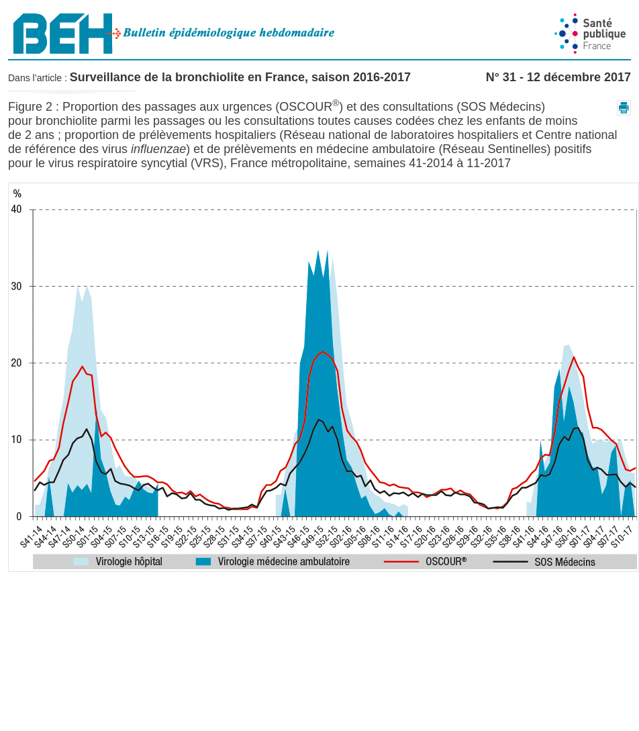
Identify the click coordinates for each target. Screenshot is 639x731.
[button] (624, 107)
